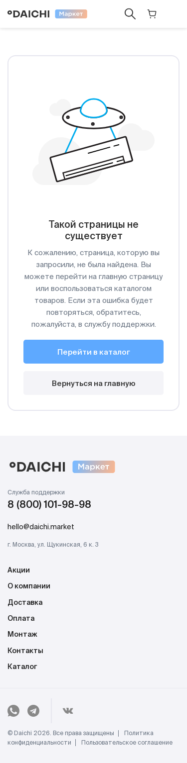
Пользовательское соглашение (127, 743)
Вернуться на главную (94, 383)
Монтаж (22, 634)
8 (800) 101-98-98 (49, 505)
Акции (18, 570)
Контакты (25, 651)
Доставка (24, 602)
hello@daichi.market (40, 527)
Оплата (20, 618)
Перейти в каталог (93, 352)
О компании (28, 586)
